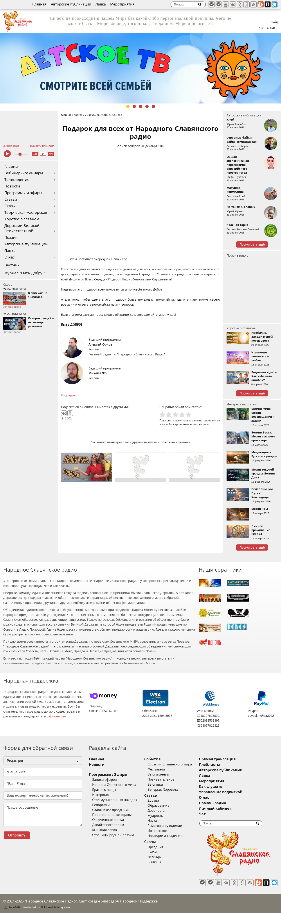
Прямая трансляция (227, 759)
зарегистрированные (206, 420)
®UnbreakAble (50, 904)
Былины (159, 862)
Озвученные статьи (108, 820)
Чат (262, 28)
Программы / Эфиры (108, 774)
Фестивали (161, 769)
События (157, 759)
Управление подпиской (230, 792)
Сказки (157, 852)
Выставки (160, 784)
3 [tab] (140, 106)
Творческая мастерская (25, 212)
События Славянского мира (174, 764)
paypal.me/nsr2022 (261, 715)
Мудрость (160, 815)
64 (43, 154)
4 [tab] (147, 106)
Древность (160, 810)
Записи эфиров (128, 146)
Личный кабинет (225, 808)
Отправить (16, 835)
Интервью (100, 795)
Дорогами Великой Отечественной (22, 228)
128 (35, 154)
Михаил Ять (97, 373)
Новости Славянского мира (114, 784)
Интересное (161, 831)
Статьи (10, 199)
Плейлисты (219, 765)
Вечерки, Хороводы (168, 789)
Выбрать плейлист (42, 145)
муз (51, 154)
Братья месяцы (104, 790)
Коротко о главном (21, 219)
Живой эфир (11, 145)
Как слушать (220, 786)
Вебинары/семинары (23, 173)
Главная (39, 4)
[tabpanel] (140, 68)
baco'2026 (11, 905)
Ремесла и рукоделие (169, 825)
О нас (9, 257)
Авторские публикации (71, 4)
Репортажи (101, 805)
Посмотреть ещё (252, 244)
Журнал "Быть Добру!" (24, 273)
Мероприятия (122, 4)
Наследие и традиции (169, 836)
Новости (12, 186)
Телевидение (16, 180)
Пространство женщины (112, 815)
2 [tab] (134, 106)
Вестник (12, 265)
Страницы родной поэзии (113, 835)
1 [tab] (128, 106)
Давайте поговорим (108, 825)
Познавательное (165, 779)
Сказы (10, 206)
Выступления (163, 774)
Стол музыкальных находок (114, 800)
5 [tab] (153, 106)
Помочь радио (237, 255)
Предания (160, 847)
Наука (157, 820)
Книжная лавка (104, 830)
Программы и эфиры (23, 193)
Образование (163, 805)
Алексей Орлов (100, 344)
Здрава (158, 800)
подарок (69, 395)
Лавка (100, 4)
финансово (57, 716)
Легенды (159, 857)
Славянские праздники (111, 810)
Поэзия (10, 237)
